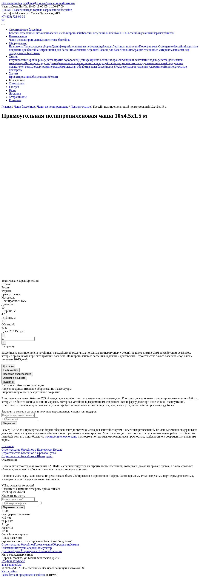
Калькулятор (44, 547)
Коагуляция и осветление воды (136, 59)
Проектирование (19, 76)
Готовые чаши (18, 36)
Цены (30, 3)
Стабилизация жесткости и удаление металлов (136, 63)
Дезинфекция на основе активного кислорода (78, 63)
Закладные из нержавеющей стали (91, 46)
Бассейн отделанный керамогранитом (150, 33)
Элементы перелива (85, 49)
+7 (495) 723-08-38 (13, 16)
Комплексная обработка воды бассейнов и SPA (89, 66)
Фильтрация (134, 49)
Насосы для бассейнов (112, 49)
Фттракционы (18, 96)
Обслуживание (39, 76)
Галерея (22, 3)
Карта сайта (9, 571)
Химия (13, 56)
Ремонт (53, 76)
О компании (9, 3)
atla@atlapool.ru (11, 564)
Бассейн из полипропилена (65, 33)
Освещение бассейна (171, 46)
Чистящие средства (37, 63)
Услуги (13, 73)
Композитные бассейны (55, 39)
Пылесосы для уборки (37, 46)
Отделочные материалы (157, 49)
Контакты (69, 3)
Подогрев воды (148, 46)
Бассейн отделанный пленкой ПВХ (104, 33)
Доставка (40, 3)
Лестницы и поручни (126, 46)
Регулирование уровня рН (25, 59)
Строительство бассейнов (25, 29)
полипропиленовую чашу (61, 436)
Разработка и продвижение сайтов (23, 574)
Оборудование (18, 43)
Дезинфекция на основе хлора (98, 59)
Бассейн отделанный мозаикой (28, 33)
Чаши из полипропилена (24, 39)
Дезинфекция (60, 46)
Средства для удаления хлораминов (141, 66)
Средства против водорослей (60, 59)
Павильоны (16, 46)
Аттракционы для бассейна (56, 49)
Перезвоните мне (13, 507)
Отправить (9, 423)
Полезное (7, 446)
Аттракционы (54, 3)
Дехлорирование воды (45, 66)
